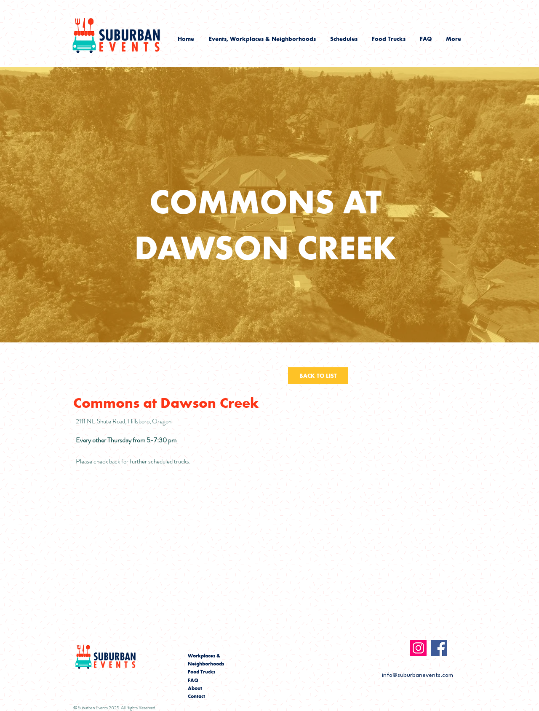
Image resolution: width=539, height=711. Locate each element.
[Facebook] (439, 648)
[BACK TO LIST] (318, 375)
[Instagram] (418, 648)
